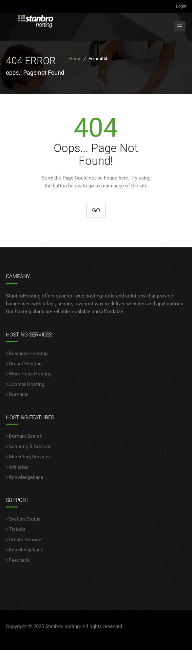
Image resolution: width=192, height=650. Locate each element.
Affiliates (19, 467)
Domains (19, 394)
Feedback (19, 560)
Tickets (17, 529)
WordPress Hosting (30, 374)
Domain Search (25, 436)
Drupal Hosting (25, 364)
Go (96, 210)
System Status (25, 519)
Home (75, 58)
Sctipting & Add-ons (30, 446)
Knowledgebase (26, 477)
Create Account (26, 540)
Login (181, 6)
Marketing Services (30, 457)
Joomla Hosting (26, 384)
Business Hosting (28, 353)
